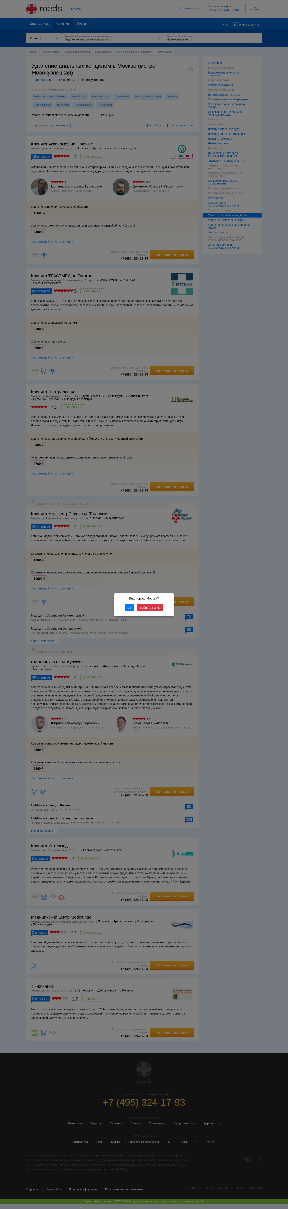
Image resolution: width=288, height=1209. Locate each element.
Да (129, 607)
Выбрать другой (150, 607)
